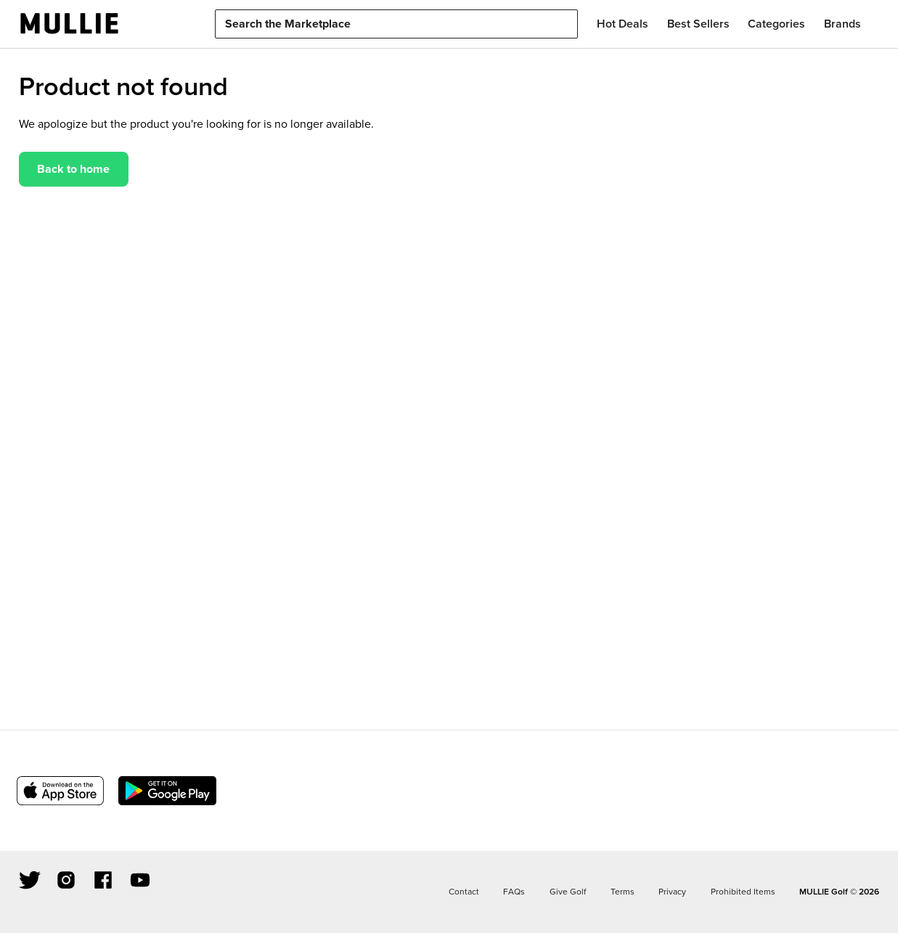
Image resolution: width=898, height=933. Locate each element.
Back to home (73, 168)
